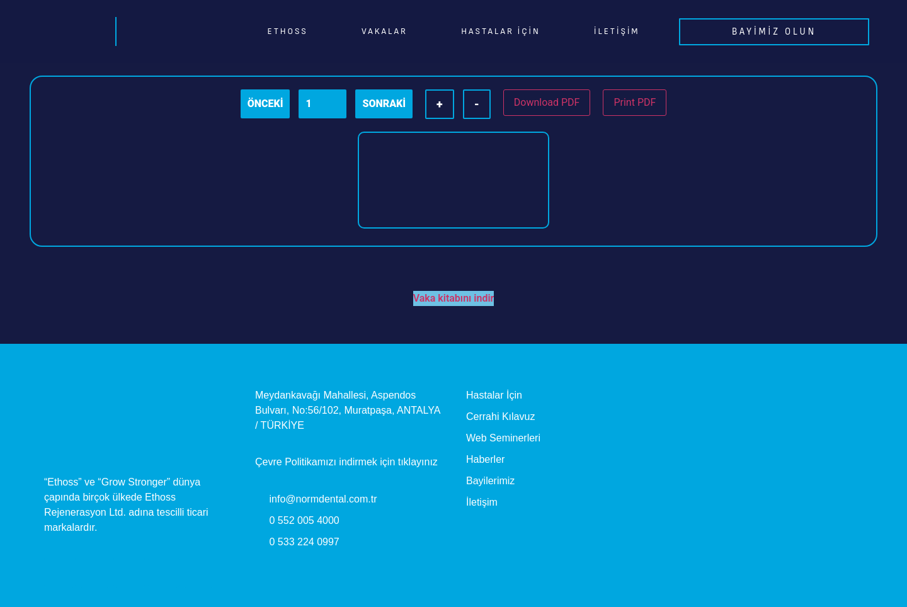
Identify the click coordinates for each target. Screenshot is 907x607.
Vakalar (385, 31)
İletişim (616, 31)
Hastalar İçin (500, 31)
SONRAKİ (384, 104)
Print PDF (634, 102)
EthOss (288, 31)
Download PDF (547, 102)
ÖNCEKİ (265, 104)
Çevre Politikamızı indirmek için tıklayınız (346, 462)
